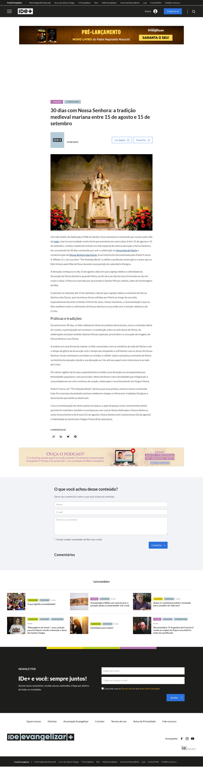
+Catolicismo (44, 600)
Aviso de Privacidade (149, 688)
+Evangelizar (32, 600)
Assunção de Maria (126, 250)
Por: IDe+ (53, 600)
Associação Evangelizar (75, 721)
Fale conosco (169, 721)
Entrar (148, 11)
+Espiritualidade (57, 619)
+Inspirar (94, 599)
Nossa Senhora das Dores (83, 254)
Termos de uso (119, 721)
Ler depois (120, 140)
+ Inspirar (56, 102)
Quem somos (34, 721)
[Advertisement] (101, 76)
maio (56, 241)
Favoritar (141, 140)
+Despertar (158, 599)
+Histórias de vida (181, 619)
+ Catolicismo (72, 102)
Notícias (52, 721)
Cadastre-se (173, 11)
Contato (99, 721)
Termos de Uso (128, 688)
